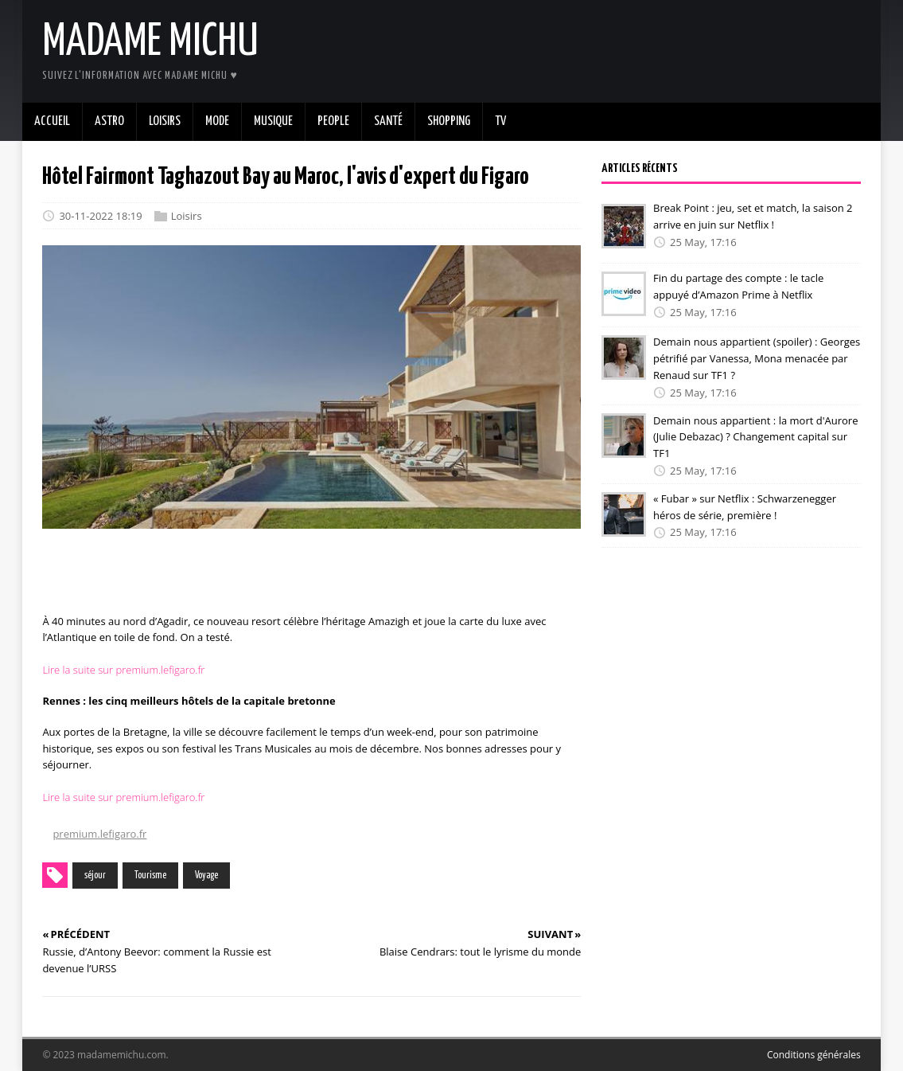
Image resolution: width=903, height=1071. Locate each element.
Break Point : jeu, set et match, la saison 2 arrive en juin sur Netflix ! (752, 216)
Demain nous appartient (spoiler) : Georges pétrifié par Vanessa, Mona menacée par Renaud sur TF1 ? (756, 358)
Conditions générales (814, 1054)
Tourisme (150, 875)
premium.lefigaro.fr (99, 834)
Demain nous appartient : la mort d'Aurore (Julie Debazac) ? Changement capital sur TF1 (755, 436)
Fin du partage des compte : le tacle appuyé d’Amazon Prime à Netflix (738, 286)
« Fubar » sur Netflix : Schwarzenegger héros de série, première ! (744, 506)
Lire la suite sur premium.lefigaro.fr (123, 670)
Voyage (206, 875)
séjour (95, 875)
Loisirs (186, 216)
